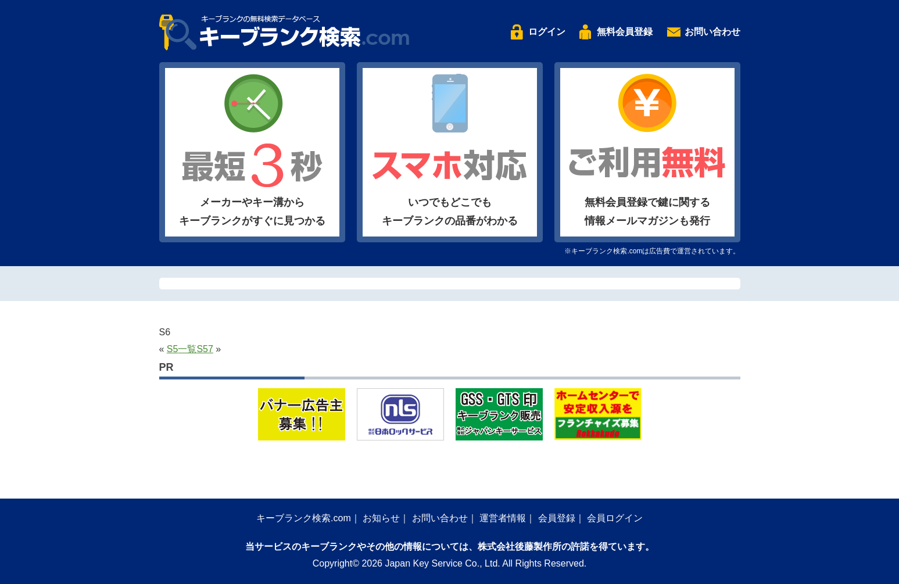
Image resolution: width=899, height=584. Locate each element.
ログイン (546, 32)
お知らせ (381, 518)
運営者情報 (502, 518)
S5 (172, 349)
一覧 (187, 349)
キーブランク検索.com (303, 518)
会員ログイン (615, 518)
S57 (204, 349)
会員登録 (556, 518)
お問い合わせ (712, 32)
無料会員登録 (625, 32)
